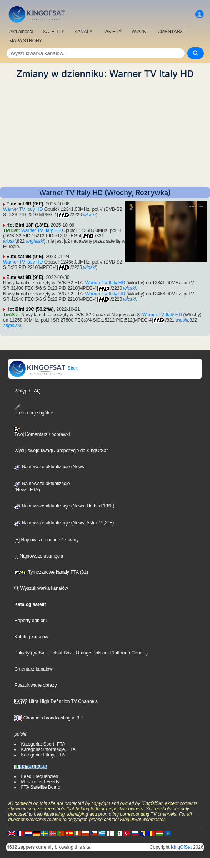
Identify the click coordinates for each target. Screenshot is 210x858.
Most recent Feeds (40, 782)
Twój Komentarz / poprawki (42, 432)
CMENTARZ (170, 31)
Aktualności (21, 31)
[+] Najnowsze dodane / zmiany (46, 540)
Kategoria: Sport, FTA (43, 744)
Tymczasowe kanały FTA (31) (51, 572)
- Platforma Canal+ (126, 653)
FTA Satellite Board (40, 787)
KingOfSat (181, 847)
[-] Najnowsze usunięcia (38, 556)
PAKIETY (112, 31)
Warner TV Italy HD (23, 209)
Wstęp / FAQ (27, 391)
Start (42, 368)
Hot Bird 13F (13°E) (27, 225)
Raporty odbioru (30, 620)
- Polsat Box (58, 653)
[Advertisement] (105, 133)
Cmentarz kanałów (33, 669)
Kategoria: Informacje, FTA (48, 749)
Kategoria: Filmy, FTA (43, 755)
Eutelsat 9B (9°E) (24, 204)
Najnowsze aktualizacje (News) (49, 466)
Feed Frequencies (39, 776)
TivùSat (10, 230)
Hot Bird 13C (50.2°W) (29, 309)
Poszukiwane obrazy (35, 685)
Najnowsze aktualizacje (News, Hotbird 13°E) (64, 506)
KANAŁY (83, 31)
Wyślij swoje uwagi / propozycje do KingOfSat (61, 450)
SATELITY (53, 31)
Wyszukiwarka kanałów (41, 588)
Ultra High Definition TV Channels (56, 701)
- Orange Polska (89, 653)
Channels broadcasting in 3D (48, 718)
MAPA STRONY (25, 40)
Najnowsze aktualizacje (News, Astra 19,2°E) (64, 523)
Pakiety (21, 653)
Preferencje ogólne (33, 410)
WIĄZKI (139, 31)
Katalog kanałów (31, 636)
